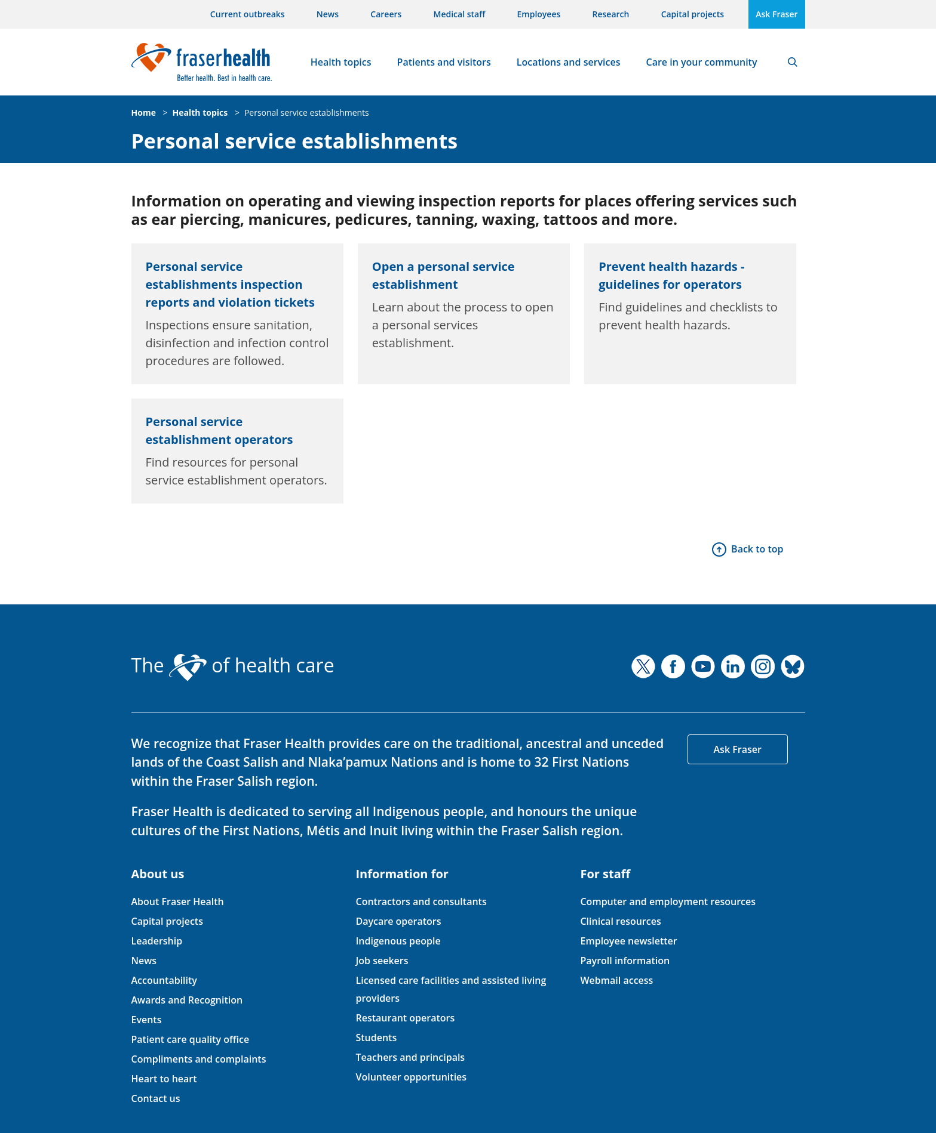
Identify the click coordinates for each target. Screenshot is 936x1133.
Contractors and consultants (420, 901)
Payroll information (625, 960)
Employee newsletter (628, 940)
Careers (385, 14)
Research (611, 14)
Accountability (164, 980)
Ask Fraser (776, 14)
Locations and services (569, 62)
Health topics (341, 62)
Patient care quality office (190, 1039)
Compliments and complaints (198, 1059)
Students (376, 1037)
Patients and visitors (444, 62)
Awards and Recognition (187, 1000)
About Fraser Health (177, 901)
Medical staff (460, 14)
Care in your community (701, 62)
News (328, 14)
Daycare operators (398, 921)
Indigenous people (397, 940)
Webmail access (616, 980)
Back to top (757, 548)
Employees (539, 14)
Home (143, 112)
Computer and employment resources (668, 901)
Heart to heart (164, 1078)
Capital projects (692, 14)
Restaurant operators (405, 1017)
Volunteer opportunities (411, 1076)
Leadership (157, 940)
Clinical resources (620, 921)
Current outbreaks (247, 14)
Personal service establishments (306, 112)
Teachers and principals (410, 1057)
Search (792, 62)
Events (146, 1019)
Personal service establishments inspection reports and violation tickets (230, 284)
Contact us (155, 1098)
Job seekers (381, 960)
